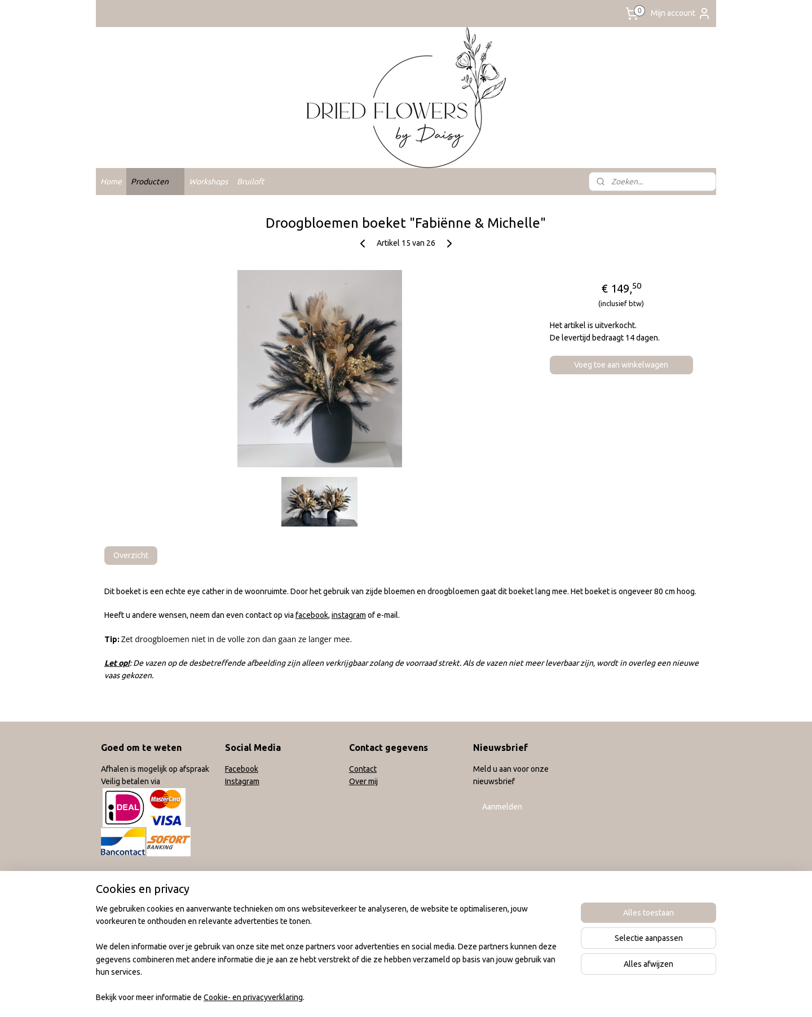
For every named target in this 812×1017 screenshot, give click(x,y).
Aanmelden (502, 806)
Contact (363, 768)
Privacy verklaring (131, 925)
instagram (349, 615)
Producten (155, 181)
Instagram (242, 781)
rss (398, 996)
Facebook (241, 768)
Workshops (208, 181)
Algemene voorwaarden (143, 874)
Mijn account (681, 13)
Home (111, 181)
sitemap (377, 996)
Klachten (116, 912)
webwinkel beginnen (439, 996)
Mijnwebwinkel (536, 996)
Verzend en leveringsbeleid (149, 887)
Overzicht (130, 555)
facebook (311, 615)
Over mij (363, 781)
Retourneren (123, 900)
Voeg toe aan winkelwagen (622, 364)
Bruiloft (250, 181)
